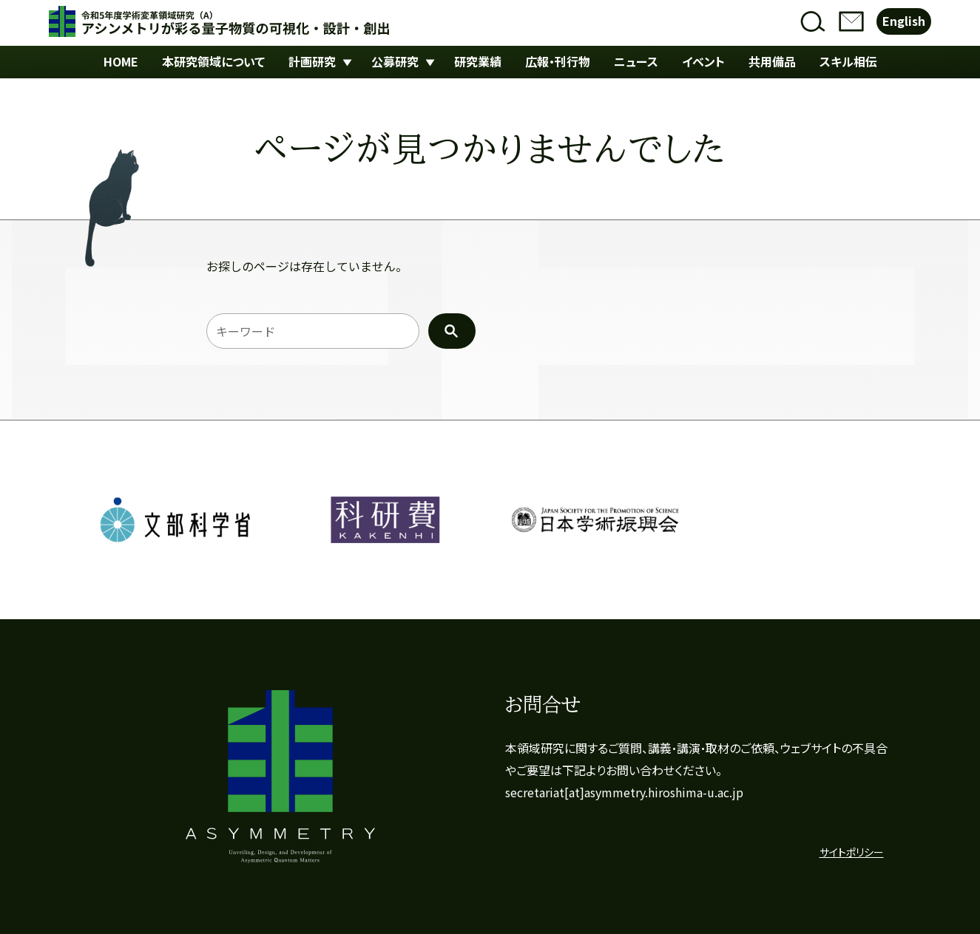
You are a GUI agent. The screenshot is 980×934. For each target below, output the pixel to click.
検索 (813, 21)
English (903, 21)
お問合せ (851, 21)
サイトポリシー (852, 852)
